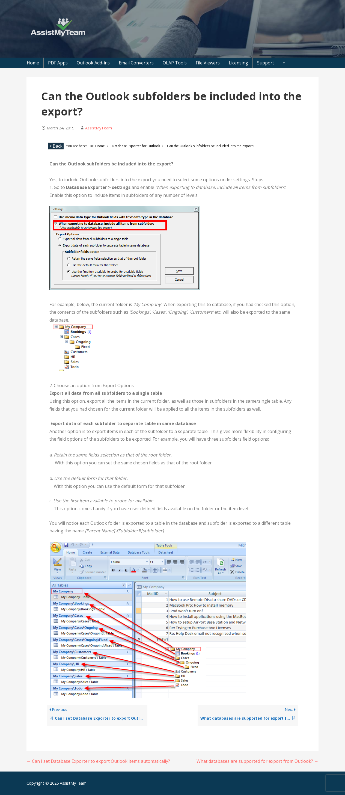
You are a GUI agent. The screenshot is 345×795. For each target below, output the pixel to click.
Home (33, 63)
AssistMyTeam (98, 127)
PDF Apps (58, 63)
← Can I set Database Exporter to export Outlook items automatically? (98, 761)
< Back (56, 146)
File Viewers (208, 63)
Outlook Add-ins (93, 63)
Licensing (238, 63)
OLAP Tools (175, 63)
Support (265, 63)
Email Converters (136, 63)
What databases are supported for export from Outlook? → (258, 761)
